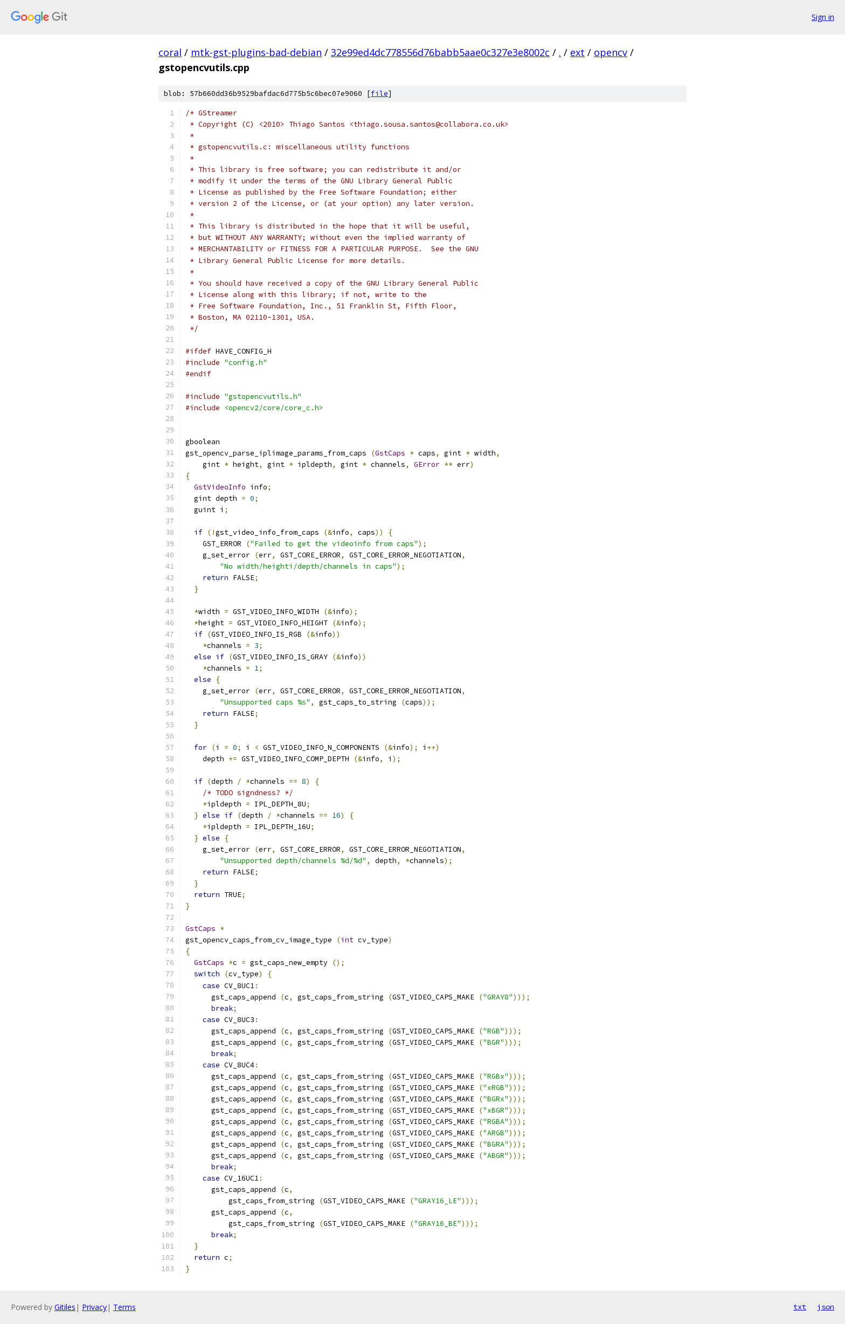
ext (577, 52)
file (379, 93)
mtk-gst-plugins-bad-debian (256, 52)
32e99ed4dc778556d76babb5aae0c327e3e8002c (440, 52)
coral (170, 52)
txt (799, 1307)
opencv (610, 52)
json (825, 1307)
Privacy (94, 1307)
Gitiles (64, 1307)
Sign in (823, 17)
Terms (124, 1307)
